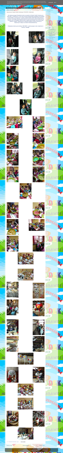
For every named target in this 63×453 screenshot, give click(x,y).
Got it (55, 2)
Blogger (38, 450)
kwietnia (50, 47)
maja (49, 46)
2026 (48, 11)
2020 (48, 19)
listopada (50, 26)
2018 (48, 21)
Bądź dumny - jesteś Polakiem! (51, 33)
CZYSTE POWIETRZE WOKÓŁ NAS (51, 38)
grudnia (50, 25)
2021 (48, 17)
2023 (48, 15)
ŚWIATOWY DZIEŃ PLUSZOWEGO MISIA (52, 29)
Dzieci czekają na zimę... (52, 31)
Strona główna (26, 445)
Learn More (50, 2)
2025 (48, 12)
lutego (50, 50)
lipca (49, 43)
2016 (48, 24)
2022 (48, 16)
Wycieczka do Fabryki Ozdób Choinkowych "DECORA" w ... (51, 35)
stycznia (50, 51)
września (50, 41)
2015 (48, 53)
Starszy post (42, 445)
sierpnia (50, 42)
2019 (48, 20)
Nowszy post (9, 445)
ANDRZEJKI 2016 (51, 27)
